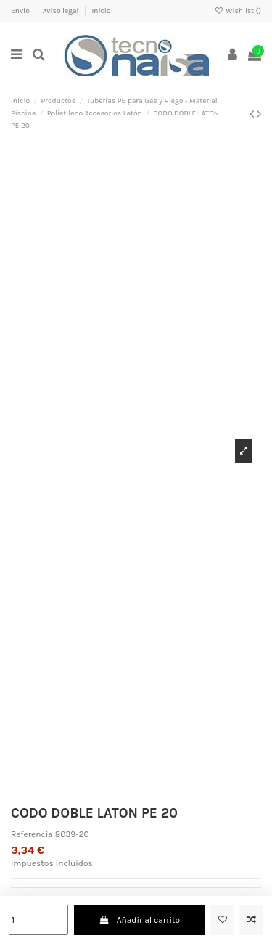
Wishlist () (238, 11)
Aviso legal (62, 11)
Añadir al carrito (139, 920)
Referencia (32, 834)
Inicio (100, 11)
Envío (21, 11)
